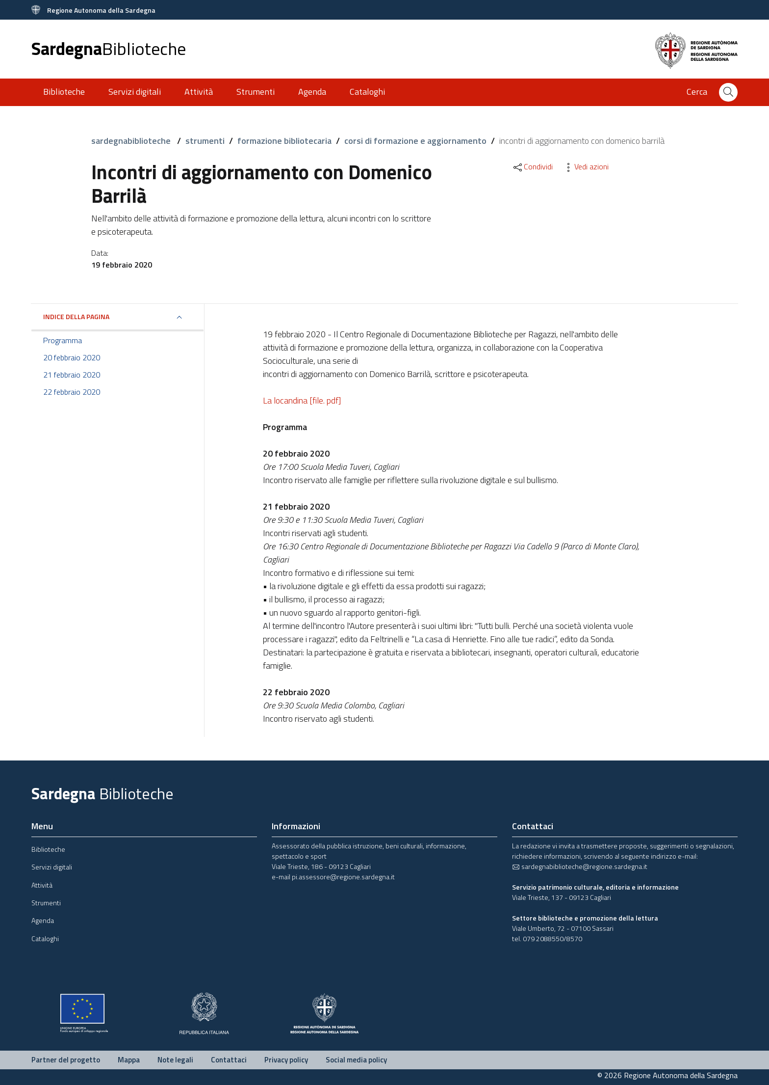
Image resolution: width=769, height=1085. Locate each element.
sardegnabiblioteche (132, 140)
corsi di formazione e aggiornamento (415, 140)
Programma (62, 340)
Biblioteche (64, 91)
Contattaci (229, 1059)
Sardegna (108, 48)
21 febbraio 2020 (71, 374)
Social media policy (356, 1059)
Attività (198, 91)
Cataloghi (367, 91)
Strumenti (255, 91)
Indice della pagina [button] (76, 316)
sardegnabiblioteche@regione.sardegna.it (579, 866)
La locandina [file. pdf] (302, 400)
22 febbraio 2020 (71, 392)
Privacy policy (286, 1059)
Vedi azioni (586, 166)
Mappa (129, 1059)
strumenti (205, 140)
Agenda (312, 91)
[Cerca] (728, 92)
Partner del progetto (65, 1059)
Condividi (532, 166)
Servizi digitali (134, 91)
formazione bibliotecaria (284, 140)
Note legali (175, 1059)
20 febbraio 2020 (71, 357)
